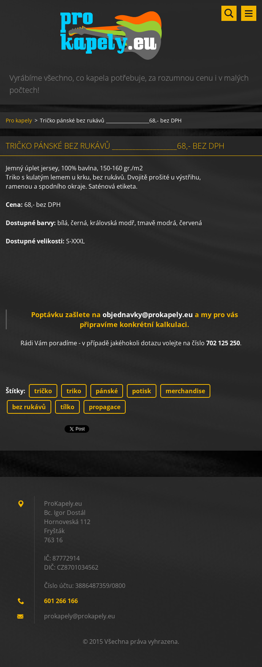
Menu (248, 13)
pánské (107, 391)
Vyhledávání (229, 13)
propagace (104, 407)
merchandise (185, 391)
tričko (43, 391)
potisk (141, 391)
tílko (67, 407)
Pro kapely (19, 120)
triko (73, 391)
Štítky (15, 391)
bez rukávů (29, 407)
